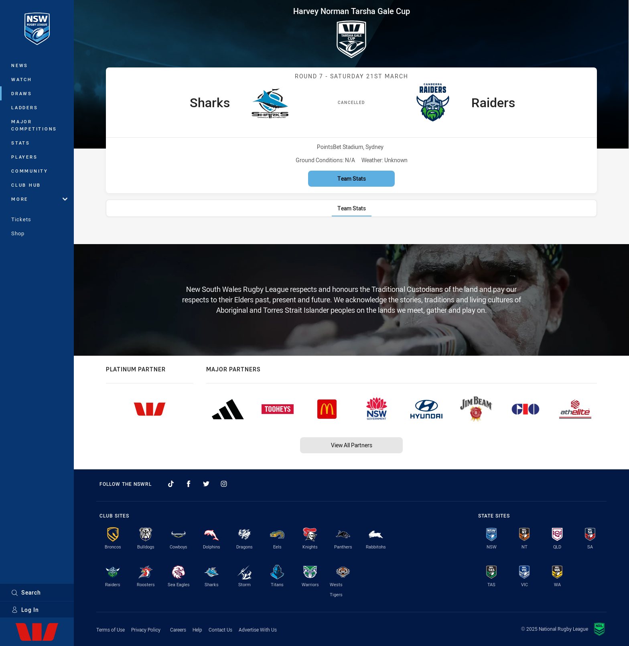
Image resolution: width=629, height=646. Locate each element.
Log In (25, 609)
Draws (21, 93)
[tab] (351, 208)
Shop (17, 233)
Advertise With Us (258, 629)
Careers (178, 629)
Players (24, 157)
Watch (21, 79)
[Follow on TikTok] (171, 484)
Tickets (21, 219)
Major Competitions (34, 125)
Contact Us (220, 629)
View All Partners (351, 445)
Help (197, 629)
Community (29, 171)
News (19, 65)
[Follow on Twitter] (206, 484)
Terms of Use (110, 629)
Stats (20, 143)
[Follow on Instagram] (224, 484)
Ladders (24, 107)
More (39, 199)
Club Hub (26, 185)
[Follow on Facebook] (188, 484)
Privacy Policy (145, 629)
